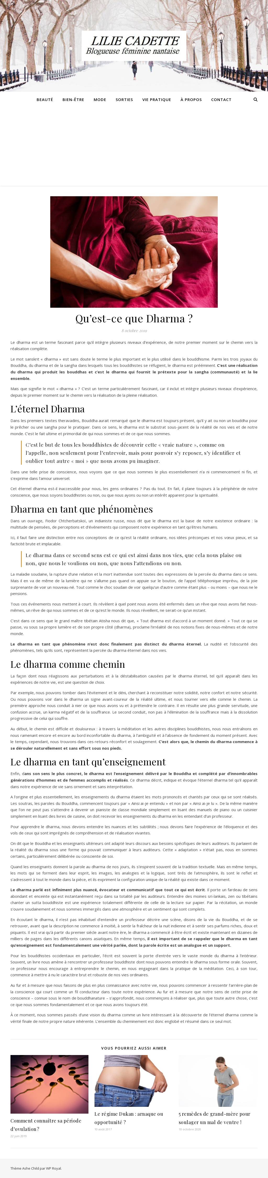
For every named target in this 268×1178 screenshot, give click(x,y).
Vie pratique (156, 99)
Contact (221, 99)
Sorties (124, 99)
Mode (100, 99)
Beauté (45, 99)
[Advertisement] (134, 146)
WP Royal (53, 1168)
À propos (191, 99)
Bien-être (73, 99)
